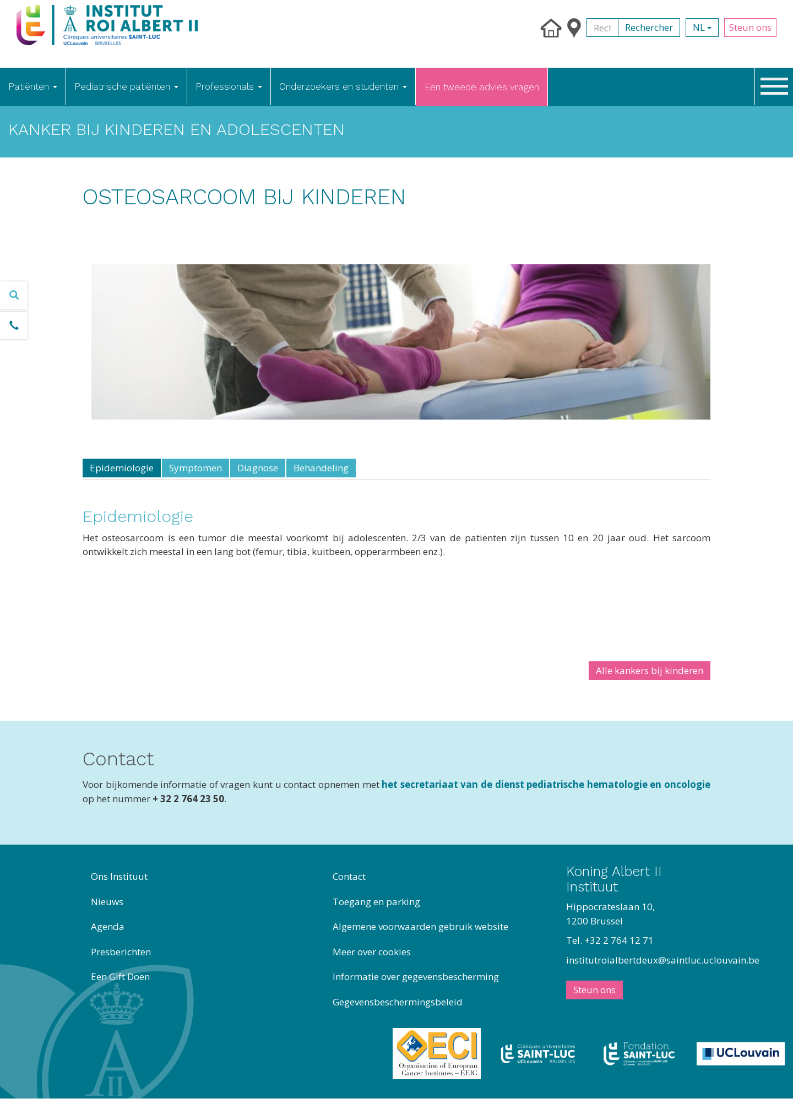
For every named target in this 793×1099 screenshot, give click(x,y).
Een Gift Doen (120, 976)
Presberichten (121, 951)
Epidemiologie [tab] (122, 467)
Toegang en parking (376, 901)
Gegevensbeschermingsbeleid (398, 1001)
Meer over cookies (372, 951)
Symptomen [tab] (195, 467)
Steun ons (750, 27)
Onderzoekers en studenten (343, 86)
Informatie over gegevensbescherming (416, 976)
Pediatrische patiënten (126, 86)
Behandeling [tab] (321, 467)
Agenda (107, 926)
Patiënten (32, 86)
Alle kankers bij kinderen (649, 670)
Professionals (228, 86)
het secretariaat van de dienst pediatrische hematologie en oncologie (546, 784)
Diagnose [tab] (257, 467)
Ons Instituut (119, 876)
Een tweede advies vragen (482, 87)
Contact (349, 876)
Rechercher (649, 27)
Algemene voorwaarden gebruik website (420, 926)
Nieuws (107, 901)
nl (702, 27)
